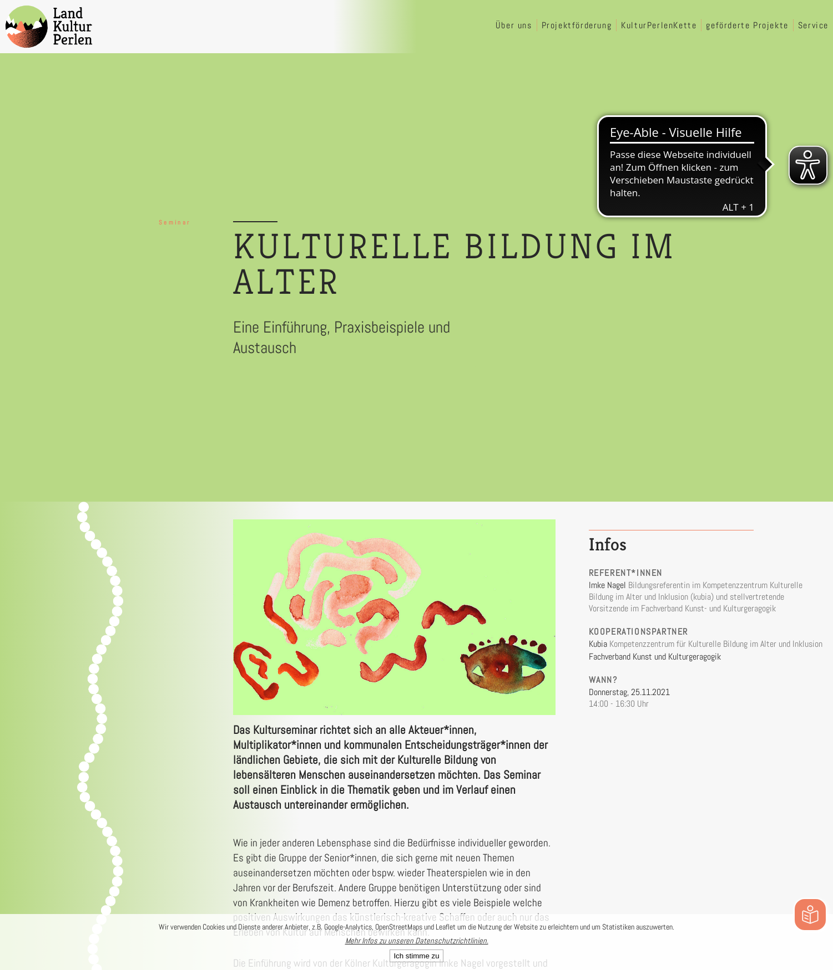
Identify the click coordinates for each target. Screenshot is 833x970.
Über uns (514, 25)
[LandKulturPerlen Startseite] (49, 26)
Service (813, 25)
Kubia (598, 644)
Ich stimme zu (416, 956)
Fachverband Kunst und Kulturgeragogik (655, 656)
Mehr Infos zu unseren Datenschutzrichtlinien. (416, 941)
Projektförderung (577, 25)
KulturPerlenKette (658, 25)
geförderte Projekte (747, 25)
